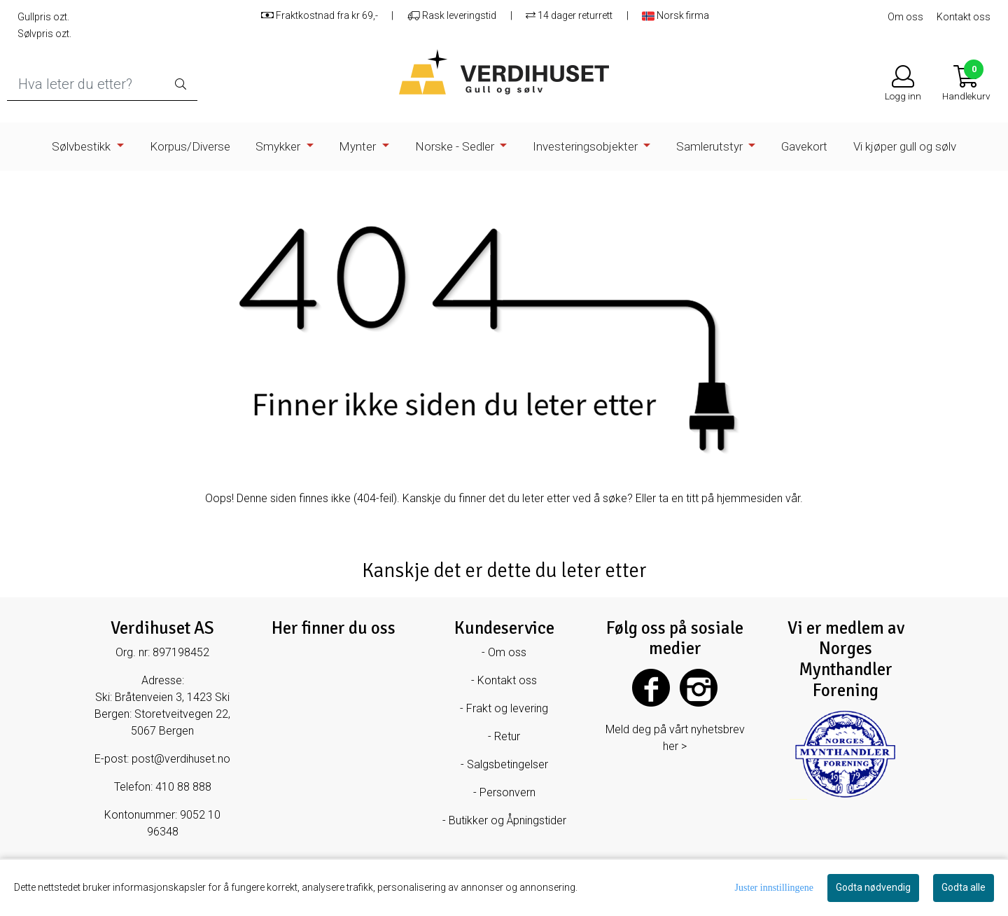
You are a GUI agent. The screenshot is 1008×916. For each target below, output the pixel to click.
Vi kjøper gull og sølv (904, 146)
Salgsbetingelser (507, 764)
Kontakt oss (963, 16)
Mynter (359, 146)
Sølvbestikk (82, 146)
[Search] (102, 84)
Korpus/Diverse (190, 146)
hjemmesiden (750, 498)
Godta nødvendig (873, 887)
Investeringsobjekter (586, 146)
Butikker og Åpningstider (507, 820)
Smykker (279, 146)
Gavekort (804, 146)
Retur (507, 736)
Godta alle (963, 887)
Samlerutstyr (711, 146)
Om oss (905, 16)
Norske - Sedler (456, 146)
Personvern (507, 792)
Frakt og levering (507, 708)
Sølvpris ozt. (44, 33)
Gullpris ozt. (43, 16)
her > (675, 746)
